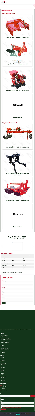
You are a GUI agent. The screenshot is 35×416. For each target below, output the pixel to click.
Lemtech (2, 307)
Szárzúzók (2, 279)
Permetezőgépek (3, 275)
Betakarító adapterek (4, 269)
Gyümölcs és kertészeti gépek (5, 272)
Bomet (2, 300)
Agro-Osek (2, 294)
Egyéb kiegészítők (4, 271)
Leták (2, 309)
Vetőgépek (3, 287)
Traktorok (2, 285)
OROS (2, 313)
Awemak (2, 296)
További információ (28, 413)
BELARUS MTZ (3, 299)
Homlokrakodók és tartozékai (5, 274)
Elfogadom (17, 414)
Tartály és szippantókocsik (5, 284)
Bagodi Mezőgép (3, 297)
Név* (17, 337)
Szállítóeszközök (4, 278)
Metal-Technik (3, 310)
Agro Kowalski (3, 293)
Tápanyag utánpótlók (4, 282)
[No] (33, 414)
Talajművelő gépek (4, 281)
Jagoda (2, 303)
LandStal (2, 306)
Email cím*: (17, 340)
